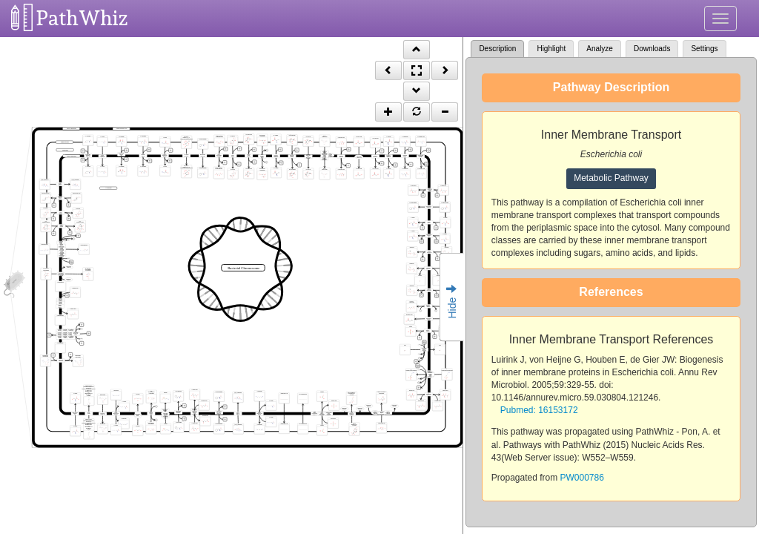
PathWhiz (82, 18)
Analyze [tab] (599, 48)
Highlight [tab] (551, 48)
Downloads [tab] (652, 48)
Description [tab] (497, 48)
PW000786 (582, 477)
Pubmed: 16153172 (539, 410)
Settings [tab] (704, 48)
